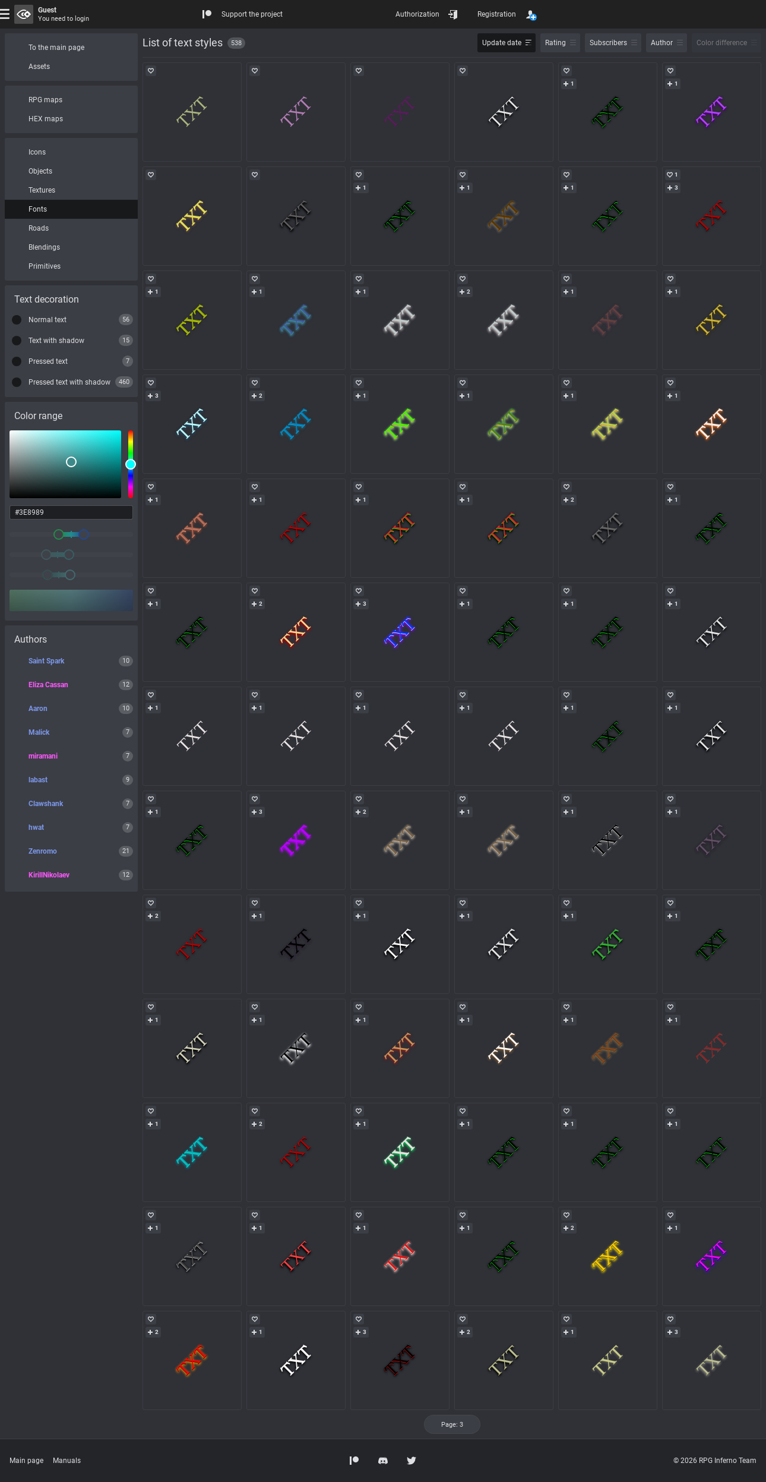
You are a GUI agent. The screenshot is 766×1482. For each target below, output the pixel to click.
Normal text (48, 319)
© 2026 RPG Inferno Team (714, 1460)
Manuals (67, 1460)
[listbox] (65, 464)
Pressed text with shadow (69, 382)
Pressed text (48, 361)
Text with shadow (56, 340)
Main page (26, 1460)
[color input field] (71, 512)
